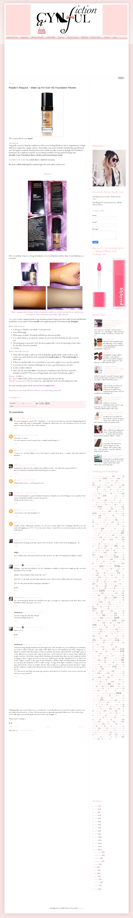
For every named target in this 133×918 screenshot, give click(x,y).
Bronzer (95, 516)
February (97, 882)
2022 (96, 812)
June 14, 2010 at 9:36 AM (28, 450)
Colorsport (119, 529)
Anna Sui (111, 483)
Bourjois (121, 511)
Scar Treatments (97, 688)
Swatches (110, 711)
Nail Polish (107, 649)
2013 (96, 840)
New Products (106, 654)
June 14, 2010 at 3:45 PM (28, 510)
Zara (119, 737)
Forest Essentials (102, 571)
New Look (95, 654)
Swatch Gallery (96, 37)
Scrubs (120, 688)
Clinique (121, 524)
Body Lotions (116, 507)
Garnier (95, 577)
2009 (96, 889)
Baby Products (114, 487)
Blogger (81, 908)
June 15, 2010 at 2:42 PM (27, 552)
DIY (119, 537)
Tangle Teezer (105, 713)
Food (94, 571)
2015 (96, 834)
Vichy (108, 726)
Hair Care (109, 582)
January (97, 885)
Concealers (117, 531)
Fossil (101, 573)
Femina (122, 566)
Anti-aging (120, 483)
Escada (114, 548)
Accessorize (112, 478)
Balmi (107, 489)
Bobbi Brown (106, 507)
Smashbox (104, 702)
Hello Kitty (108, 591)
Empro (108, 548)
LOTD (121, 606)
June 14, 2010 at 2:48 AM (30, 435)
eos (100, 739)
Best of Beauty (99, 500)
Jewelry (95, 602)
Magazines (109, 625)
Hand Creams (99, 588)
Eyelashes (110, 555)
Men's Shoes (108, 643)
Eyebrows (121, 552)
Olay (102, 660)
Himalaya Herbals (109, 593)
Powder (103, 673)
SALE (100, 686)
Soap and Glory (114, 702)
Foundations (18, 406)
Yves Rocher (106, 737)
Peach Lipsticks (104, 664)
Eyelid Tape (119, 555)
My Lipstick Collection (110, 384)
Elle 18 (102, 548)
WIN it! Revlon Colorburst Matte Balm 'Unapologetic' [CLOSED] (112, 399)
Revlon (104, 684)
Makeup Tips (100, 636)
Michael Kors (118, 643)
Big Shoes (110, 500)
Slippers (120, 700)
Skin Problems (118, 698)
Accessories (96, 478)
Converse (94, 535)
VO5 (106, 724)
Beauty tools (97, 496)
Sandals (116, 686)
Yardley (120, 735)
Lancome (107, 611)
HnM (119, 593)
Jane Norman (118, 600)
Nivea (109, 656)
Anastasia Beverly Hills (100, 483)
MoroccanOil (121, 647)
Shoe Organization (97, 693)
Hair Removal (100, 584)
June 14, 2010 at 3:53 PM (28, 523)
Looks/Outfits (50, 37)
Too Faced (117, 720)
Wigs (113, 732)
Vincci (103, 728)
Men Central (98, 643)
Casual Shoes (111, 518)
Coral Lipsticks (105, 535)
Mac (122, 622)
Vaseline (100, 726)
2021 (96, 815)
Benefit (94, 498)
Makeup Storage (118, 634)
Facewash (97, 563)
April (96, 876)
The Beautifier (19, 597)
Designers (95, 544)
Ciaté (120, 522)
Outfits (109, 662)
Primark (95, 677)
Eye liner (110, 552)
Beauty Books (105, 494)
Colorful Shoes (109, 529)
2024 (96, 806)
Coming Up (96, 531)
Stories (120, 705)
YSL (112, 735)
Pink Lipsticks (106, 671)
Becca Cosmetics (111, 496)
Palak (16, 465)
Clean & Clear (102, 524)
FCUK (94, 559)
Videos (94, 728)
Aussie (103, 485)
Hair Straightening (113, 584)
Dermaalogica (95, 542)
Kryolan (97, 607)
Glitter (94, 580)
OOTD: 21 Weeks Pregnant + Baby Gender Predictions (113, 456)
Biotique (108, 502)
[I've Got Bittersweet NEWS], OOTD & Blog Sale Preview (113, 414)
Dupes (102, 546)
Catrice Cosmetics (99, 520)
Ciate (115, 522)
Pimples (96, 671)
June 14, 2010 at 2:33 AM (34, 418)
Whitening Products (103, 732)
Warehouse (119, 728)
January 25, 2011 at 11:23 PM (32, 612)
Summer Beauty (117, 707)
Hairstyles (110, 586)
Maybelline (109, 640)
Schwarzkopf (113, 688)
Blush (94, 506)
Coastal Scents (99, 526)
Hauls (95, 590)
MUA (107, 623)
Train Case (104, 722)
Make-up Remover (113, 627)
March (96, 879)
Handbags (110, 588)
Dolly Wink (121, 544)
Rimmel (114, 684)
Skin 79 (120, 696)
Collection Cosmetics (114, 526)
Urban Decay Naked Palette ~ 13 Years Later (113, 441)
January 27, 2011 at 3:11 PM (33, 627)
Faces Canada (120, 561)
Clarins (94, 524)
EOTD (110, 546)
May (95, 873)
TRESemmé (95, 713)
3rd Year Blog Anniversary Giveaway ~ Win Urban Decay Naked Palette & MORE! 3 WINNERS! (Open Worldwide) (113, 324)
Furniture (101, 575)
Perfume (120, 664)
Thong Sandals (120, 717)
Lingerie (119, 613)
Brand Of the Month (110, 513)
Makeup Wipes (112, 636)
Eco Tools (94, 548)
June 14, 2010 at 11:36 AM (26, 480)
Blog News (101, 505)
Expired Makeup (119, 550)
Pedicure (113, 664)
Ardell (97, 485)
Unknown (17, 435)
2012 (96, 843)
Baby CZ (104, 487)
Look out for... (105, 620)
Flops (121, 569)
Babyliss (101, 489)
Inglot (110, 597)
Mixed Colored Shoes (118, 645)
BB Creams (117, 485)
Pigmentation (120, 669)
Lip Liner (109, 615)
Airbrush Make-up (106, 481)
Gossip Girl (102, 580)
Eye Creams (99, 552)
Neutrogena (101, 651)
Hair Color (120, 582)
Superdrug (98, 711)
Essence (120, 548)
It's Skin (108, 600)
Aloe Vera (121, 481)
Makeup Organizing (109, 632)
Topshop (95, 722)
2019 (96, 822)
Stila (104, 705)
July (95, 867)
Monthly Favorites (109, 647)
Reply (16, 428)
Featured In (24, 37)
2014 (96, 837)
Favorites (109, 566)
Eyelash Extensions (100, 555)
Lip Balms (96, 615)
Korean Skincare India (117, 604)
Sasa (121, 686)
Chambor (121, 520)
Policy (115, 37)
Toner (97, 720)
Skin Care (96, 698)
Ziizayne (95, 739)
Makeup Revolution (105, 634)
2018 (96, 825)
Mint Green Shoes (104, 645)
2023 (96, 809)
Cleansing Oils (112, 524)
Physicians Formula (109, 669)
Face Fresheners (97, 561)
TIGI (120, 711)
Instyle (101, 600)
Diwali (102, 544)
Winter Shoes (120, 732)
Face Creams (118, 559)
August (96, 864)
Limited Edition (108, 613)
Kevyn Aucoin (114, 602)
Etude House (101, 550)
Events (111, 550)
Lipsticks (108, 618)
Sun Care (105, 709)
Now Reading (118, 656)
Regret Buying (118, 682)
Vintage (111, 728)
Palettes (117, 662)
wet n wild (106, 739)
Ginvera (103, 577)
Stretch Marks (105, 707)
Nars (93, 651)
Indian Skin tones (27, 406)
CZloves (107, 37)
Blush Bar (85, 37)
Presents (107, 675)
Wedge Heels (110, 730)
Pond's (94, 673)
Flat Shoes (107, 569)
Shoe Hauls (119, 691)
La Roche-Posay (102, 609)
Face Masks (108, 561)
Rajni (16, 540)
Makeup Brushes (108, 629)
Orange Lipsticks (97, 662)
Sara (15, 480)
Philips (119, 667)
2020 (96, 818)
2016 (96, 831)
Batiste (94, 491)
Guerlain (101, 582)
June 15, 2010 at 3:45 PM (32, 565)
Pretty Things (118, 675)
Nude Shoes (111, 658)
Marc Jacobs (96, 638)
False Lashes (116, 563)
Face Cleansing (104, 559)
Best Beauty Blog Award (107, 498)
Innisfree (119, 598)
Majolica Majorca (119, 625)
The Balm (119, 715)
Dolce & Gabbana (111, 544)
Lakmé (98, 611)
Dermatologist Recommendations (112, 542)
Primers (104, 677)
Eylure (120, 557)
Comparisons (107, 531)
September (98, 861)
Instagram (94, 600)
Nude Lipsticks (97, 658)
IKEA (102, 595)
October (97, 858)
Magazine (100, 625)
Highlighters (96, 593)
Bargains (114, 489)
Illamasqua (117, 595)
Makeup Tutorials (37, 37)
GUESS (108, 575)
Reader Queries (113, 680)
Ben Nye (120, 496)
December (98, 852)
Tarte (113, 713)
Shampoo (102, 691)
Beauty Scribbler (20, 418)
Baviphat (101, 491)
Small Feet (95, 702)
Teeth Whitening (99, 715)
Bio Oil (117, 500)
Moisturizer (97, 647)
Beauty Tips (117, 494)
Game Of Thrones (117, 575)
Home (48, 727)
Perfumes (95, 667)
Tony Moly (106, 720)
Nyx (119, 658)
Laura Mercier (117, 611)
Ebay (119, 546)
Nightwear (95, 656)
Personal (107, 666)
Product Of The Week (117, 677)
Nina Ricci (103, 656)
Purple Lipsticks (100, 680)
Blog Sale (111, 505)
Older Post (81, 727)
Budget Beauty (107, 516)
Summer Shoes (96, 709)
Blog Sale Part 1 (108, 339)
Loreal (119, 621)
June (96, 870)
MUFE (35, 406)
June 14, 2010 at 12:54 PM (28, 493)
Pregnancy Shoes (97, 675)
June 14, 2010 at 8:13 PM (26, 540)
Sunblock (115, 709)
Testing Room (111, 715)
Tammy (16, 493)
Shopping (110, 693)
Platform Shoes (118, 671)
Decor (107, 540)
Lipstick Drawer (72, 37)
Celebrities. (111, 520)
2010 (96, 850)
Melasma (122, 640)
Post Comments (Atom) (25, 730)
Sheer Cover (110, 691)
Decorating (117, 540)
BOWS (94, 487)
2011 (96, 846)
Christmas (108, 522)
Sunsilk (122, 709)
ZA (114, 737)
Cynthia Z (17, 565)
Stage (99, 704)
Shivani (16, 510)
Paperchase (95, 664)
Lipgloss (95, 618)
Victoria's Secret (117, 726)
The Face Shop (109, 717)
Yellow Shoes (95, 737)
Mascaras (120, 638)
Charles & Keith (98, 522)
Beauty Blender (111, 491)
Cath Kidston (120, 518)
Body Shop (106, 509)
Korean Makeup (104, 604)
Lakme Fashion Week (117, 609)
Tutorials (118, 722)
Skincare (61, 37)
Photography (96, 669)
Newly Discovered (117, 654)
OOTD (94, 660)
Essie (93, 550)
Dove (95, 546)
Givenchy (119, 577)
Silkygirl (113, 696)
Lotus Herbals (97, 623)
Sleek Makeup (109, 700)
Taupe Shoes (121, 713)
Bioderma (101, 502)
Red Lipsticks (106, 682)
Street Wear (95, 707)
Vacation (112, 724)
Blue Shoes (119, 504)
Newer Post (13, 727)
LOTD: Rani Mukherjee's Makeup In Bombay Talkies (112, 427)
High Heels (118, 591)
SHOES (107, 686)
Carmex (104, 518)
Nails (117, 649)
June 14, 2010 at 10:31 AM (27, 465)
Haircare (101, 586)
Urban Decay (97, 724)
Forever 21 (111, 571)
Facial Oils (106, 563)
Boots (113, 511)
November (98, 855)
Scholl (105, 688)
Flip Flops (114, 569)
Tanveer (16, 450)
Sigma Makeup (103, 696)
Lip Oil (120, 615)
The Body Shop (97, 717)
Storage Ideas (112, 704)
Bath (120, 489)
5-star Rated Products (101, 476)
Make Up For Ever (100, 627)
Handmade (119, 588)
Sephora (94, 691)
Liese (94, 613)
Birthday (115, 502)
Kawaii (105, 602)
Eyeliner (95, 557)
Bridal (120, 514)
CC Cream (118, 516)
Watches (94, 730)
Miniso (94, 645)
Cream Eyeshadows (109, 537)
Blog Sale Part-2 (108, 353)
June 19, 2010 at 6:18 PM (33, 597)
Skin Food (107, 698)
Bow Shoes (100, 513)
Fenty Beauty (97, 569)
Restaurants (95, 684)
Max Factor (99, 640)
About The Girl (12, 37)
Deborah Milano (97, 540)
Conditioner (95, 533)
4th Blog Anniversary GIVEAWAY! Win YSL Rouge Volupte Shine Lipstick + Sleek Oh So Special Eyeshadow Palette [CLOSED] (113, 370)
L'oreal (105, 607)
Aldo (114, 481)
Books (106, 511)
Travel (111, 722)
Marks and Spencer (108, 638)
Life (99, 613)
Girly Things (111, 577)
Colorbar (96, 528)
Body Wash (118, 509)
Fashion (95, 566)
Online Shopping (113, 660)
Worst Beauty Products (101, 735)
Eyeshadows (108, 557)
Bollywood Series (96, 511)
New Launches (113, 651)
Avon (108, 485)
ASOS (119, 476)
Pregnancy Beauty (116, 673)
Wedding (101, 730)
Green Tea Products (113, 580)
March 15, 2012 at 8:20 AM (32, 644)
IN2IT (109, 595)
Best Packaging (120, 498)
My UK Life (98, 649)
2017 (96, 828)
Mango (120, 636)
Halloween (121, 586)
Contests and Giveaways (110, 533)
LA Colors (113, 606)
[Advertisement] (66, 58)
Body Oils (95, 509)
